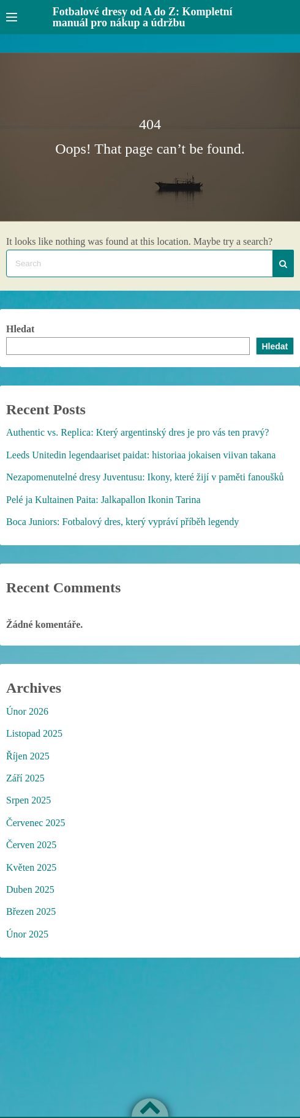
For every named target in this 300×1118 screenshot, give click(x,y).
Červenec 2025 (35, 823)
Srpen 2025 (28, 800)
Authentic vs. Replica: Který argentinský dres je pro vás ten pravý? (137, 432)
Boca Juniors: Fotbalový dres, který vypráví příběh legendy (122, 521)
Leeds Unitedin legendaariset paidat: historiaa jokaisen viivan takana (141, 455)
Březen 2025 (31, 911)
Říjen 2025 (28, 756)
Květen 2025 (31, 867)
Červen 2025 (31, 845)
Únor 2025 (27, 934)
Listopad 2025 (34, 733)
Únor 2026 (27, 711)
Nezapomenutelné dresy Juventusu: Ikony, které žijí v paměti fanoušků (145, 477)
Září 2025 (25, 778)
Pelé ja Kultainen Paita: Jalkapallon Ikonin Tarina (103, 499)
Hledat (20, 329)
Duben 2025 (30, 889)
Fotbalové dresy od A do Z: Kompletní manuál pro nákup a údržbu (143, 17)
